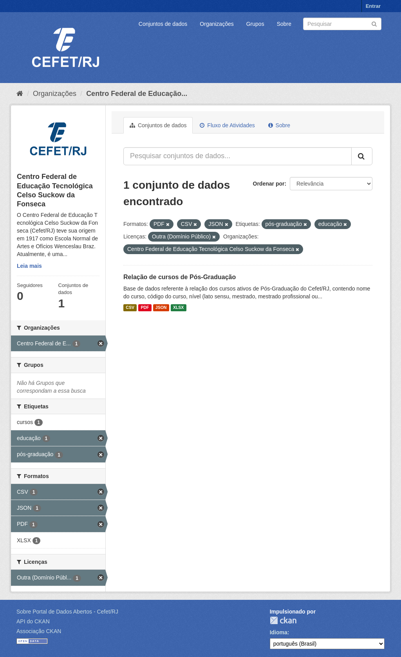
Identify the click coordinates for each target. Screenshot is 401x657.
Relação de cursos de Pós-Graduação (179, 277)
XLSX (178, 307)
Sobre (284, 24)
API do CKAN (33, 621)
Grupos (255, 24)
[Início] (19, 93)
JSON (161, 307)
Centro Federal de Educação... (136, 93)
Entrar (373, 6)
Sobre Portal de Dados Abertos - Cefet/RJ (67, 611)
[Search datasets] (342, 24)
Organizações (216, 24)
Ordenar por (269, 183)
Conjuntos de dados (163, 24)
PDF (145, 307)
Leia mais (29, 266)
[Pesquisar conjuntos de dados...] (237, 156)
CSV (130, 307)
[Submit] (374, 23)
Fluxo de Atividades (227, 125)
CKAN (283, 620)
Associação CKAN (38, 631)
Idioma (278, 632)
